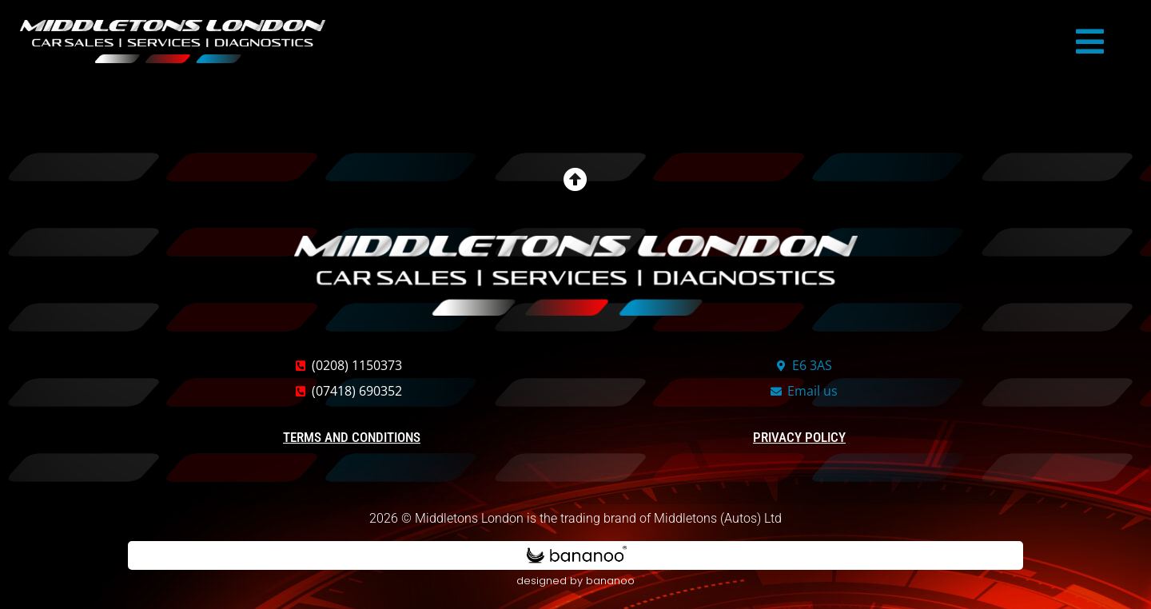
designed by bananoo (575, 583)
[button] (1090, 42)
